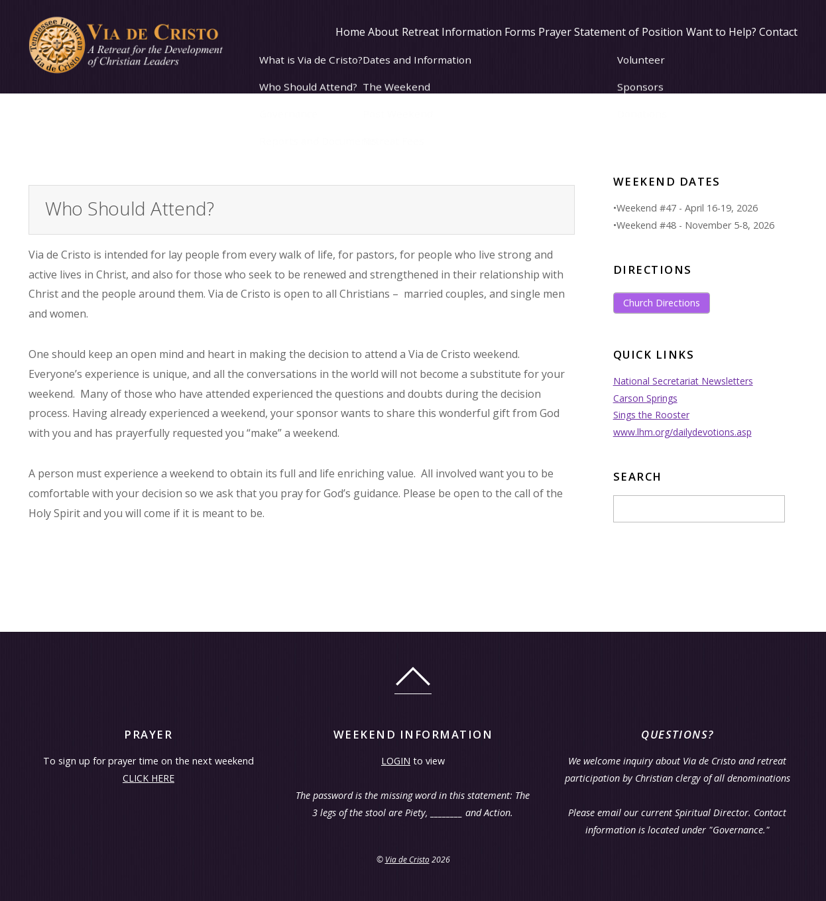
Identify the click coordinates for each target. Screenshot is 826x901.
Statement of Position (597, 102)
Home (256, 102)
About (301, 102)
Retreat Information (382, 102)
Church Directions (661, 302)
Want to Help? (702, 102)
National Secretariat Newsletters (684, 381)
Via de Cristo (407, 859)
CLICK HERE (148, 778)
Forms (463, 102)
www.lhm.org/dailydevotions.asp (684, 432)
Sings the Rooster (652, 414)
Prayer (511, 102)
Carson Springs (646, 398)
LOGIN (395, 760)
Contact (771, 102)
